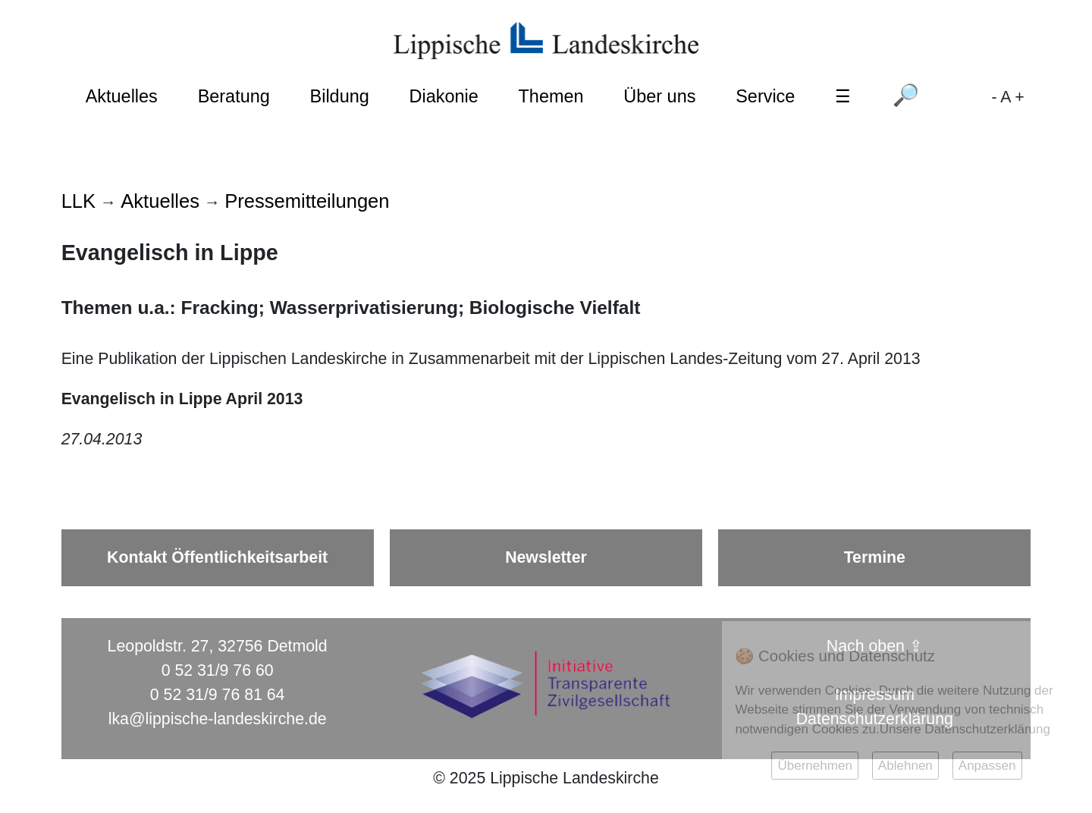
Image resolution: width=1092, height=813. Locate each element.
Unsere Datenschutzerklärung (965, 729)
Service (765, 96)
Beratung (234, 96)
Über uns (659, 96)
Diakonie (444, 96)
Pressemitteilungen (306, 201)
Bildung (339, 96)
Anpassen (987, 765)
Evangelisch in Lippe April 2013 (182, 399)
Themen (551, 96)
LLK (78, 201)
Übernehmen (814, 765)
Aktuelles (122, 96)
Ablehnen (905, 765)
